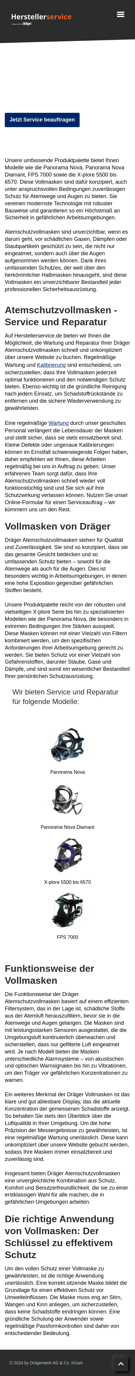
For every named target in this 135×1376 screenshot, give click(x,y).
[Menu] (120, 14)
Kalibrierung (51, 365)
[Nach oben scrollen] (120, 1364)
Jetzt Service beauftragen (42, 120)
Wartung (58, 423)
